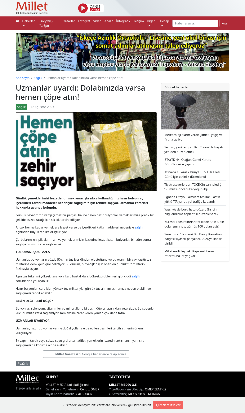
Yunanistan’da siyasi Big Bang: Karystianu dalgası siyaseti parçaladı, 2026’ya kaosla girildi (194, 239)
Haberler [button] (28, 23)
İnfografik (123, 21)
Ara (224, 23)
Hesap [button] (164, 23)
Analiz (109, 21)
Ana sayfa (23, 78)
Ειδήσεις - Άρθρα (46, 23)
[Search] (195, 23)
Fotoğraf (84, 21)
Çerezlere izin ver (168, 405)
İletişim (138, 21)
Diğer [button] (151, 23)
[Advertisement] (195, 291)
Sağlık (38, 78)
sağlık (139, 227)
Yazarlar (69, 21)
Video (97, 21)
